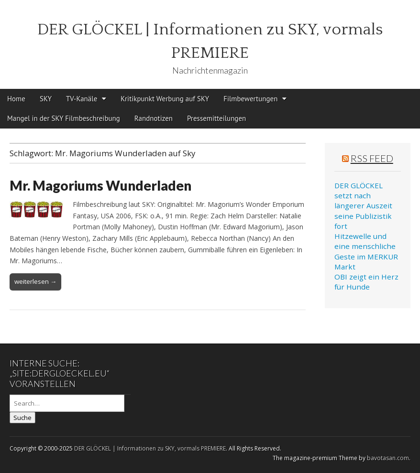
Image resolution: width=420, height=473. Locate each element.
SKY (46, 98)
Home (16, 98)
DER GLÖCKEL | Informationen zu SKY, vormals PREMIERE (150, 448)
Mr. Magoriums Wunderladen (100, 185)
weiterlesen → (35, 281)
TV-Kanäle (81, 98)
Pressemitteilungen (216, 118)
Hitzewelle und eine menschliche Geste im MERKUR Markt (366, 251)
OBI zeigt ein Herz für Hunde (366, 281)
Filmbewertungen (250, 98)
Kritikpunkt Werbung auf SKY (165, 98)
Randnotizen (153, 118)
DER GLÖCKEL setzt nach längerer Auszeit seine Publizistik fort (363, 206)
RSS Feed (372, 158)
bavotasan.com (388, 458)
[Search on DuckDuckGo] (67, 403)
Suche (22, 417)
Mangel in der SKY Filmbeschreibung (63, 118)
